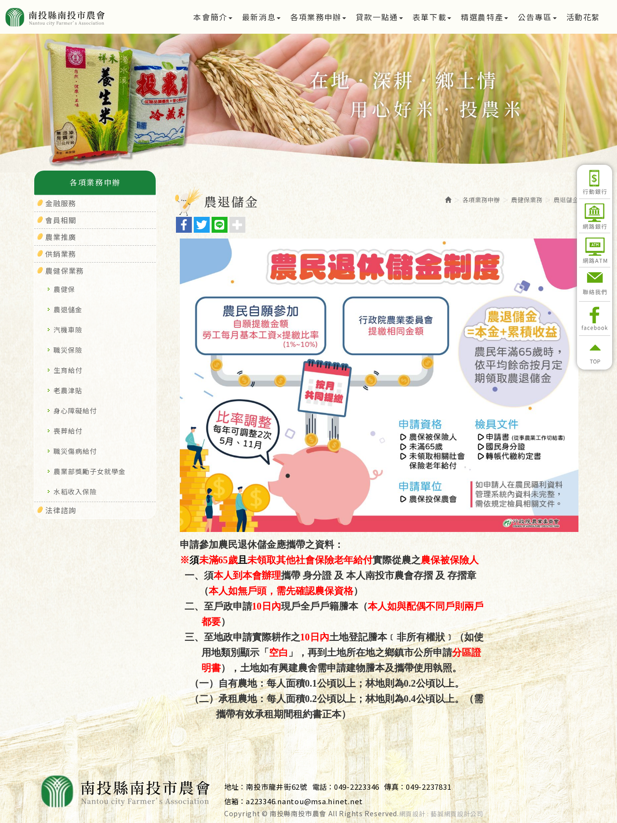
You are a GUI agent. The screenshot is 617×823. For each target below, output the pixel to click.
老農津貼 (68, 390)
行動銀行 (594, 182)
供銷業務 (60, 254)
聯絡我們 (594, 284)
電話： (323, 787)
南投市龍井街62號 (277, 787)
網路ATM (594, 250)
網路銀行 (594, 216)
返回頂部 (594, 353)
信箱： (235, 801)
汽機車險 (68, 329)
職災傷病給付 (75, 451)
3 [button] (323, 129)
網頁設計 (412, 814)
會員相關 (60, 220)
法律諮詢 (60, 510)
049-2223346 (356, 787)
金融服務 (60, 203)
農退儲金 (68, 309)
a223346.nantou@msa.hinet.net (304, 801)
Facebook (594, 318)
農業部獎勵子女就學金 (90, 471)
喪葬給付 (68, 431)
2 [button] (308, 129)
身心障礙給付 (75, 410)
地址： (235, 787)
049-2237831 (428, 787)
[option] (308, 103)
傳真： (395, 787)
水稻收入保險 (75, 491)
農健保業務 (64, 270)
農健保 (64, 289)
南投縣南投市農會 (88, 17)
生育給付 (68, 370)
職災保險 (68, 350)
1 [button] (294, 129)
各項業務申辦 (481, 199)
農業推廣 (60, 237)
